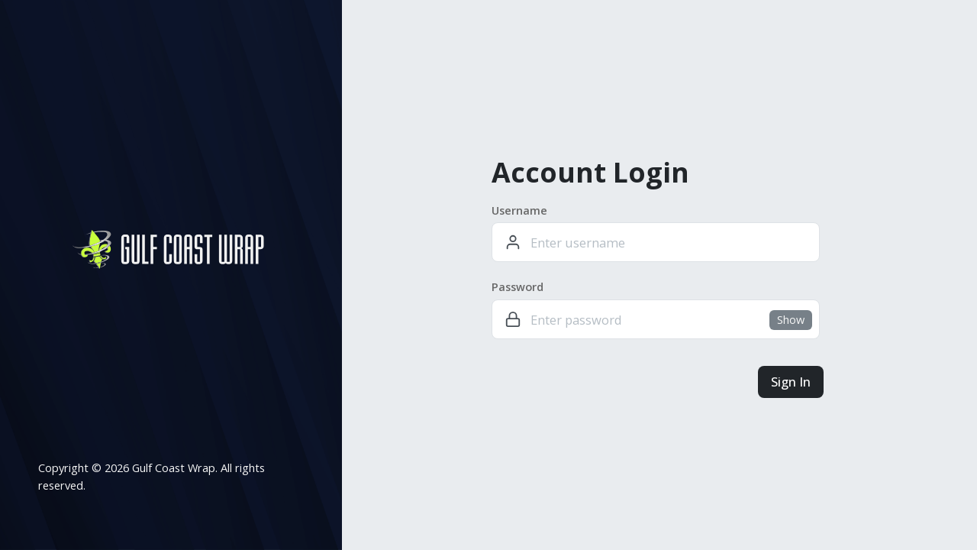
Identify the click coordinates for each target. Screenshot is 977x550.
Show (790, 319)
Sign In (791, 381)
